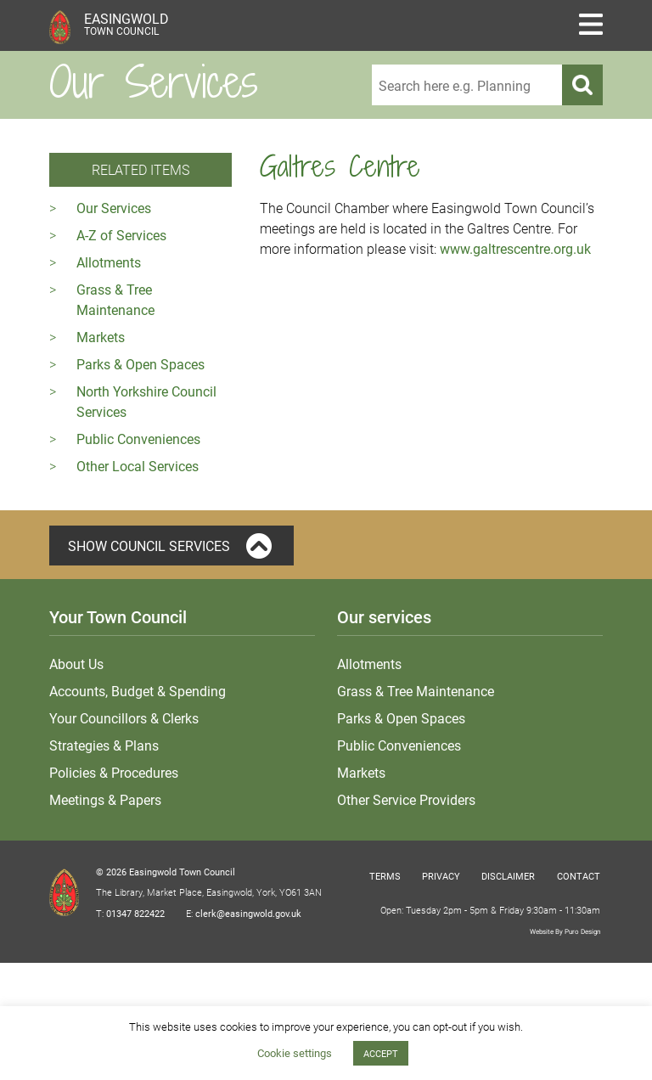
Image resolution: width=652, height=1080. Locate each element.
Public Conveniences (138, 438)
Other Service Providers (406, 799)
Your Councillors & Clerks (124, 718)
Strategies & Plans (104, 745)
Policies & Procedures (113, 772)
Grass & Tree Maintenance (415, 691)
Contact (578, 875)
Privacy (441, 875)
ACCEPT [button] (380, 1053)
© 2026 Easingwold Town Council (165, 871)
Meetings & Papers (105, 799)
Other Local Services (137, 466)
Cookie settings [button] (294, 1053)
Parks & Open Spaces (140, 364)
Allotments (108, 262)
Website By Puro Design (565, 931)
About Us (76, 663)
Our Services (113, 208)
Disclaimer (508, 875)
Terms (385, 875)
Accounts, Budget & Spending (137, 691)
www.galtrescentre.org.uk (515, 248)
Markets (100, 337)
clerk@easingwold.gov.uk (248, 913)
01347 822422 (135, 913)
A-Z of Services (121, 235)
